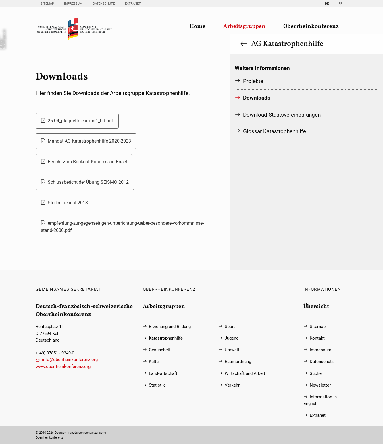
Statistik (157, 385)
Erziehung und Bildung (170, 326)
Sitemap (47, 3)
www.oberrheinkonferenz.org (63, 366)
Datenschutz (104, 3)
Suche (316, 373)
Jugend (231, 338)
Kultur (154, 361)
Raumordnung (238, 361)
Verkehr (232, 385)
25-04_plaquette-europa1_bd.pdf (80, 120)
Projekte (253, 80)
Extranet (133, 3)
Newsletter (320, 385)
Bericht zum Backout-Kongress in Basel (87, 161)
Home (197, 26)
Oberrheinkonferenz (311, 26)
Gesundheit (159, 350)
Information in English (320, 400)
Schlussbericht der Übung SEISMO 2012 (88, 182)
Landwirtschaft (163, 373)
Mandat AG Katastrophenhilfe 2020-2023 (89, 141)
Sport (230, 326)
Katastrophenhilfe (166, 338)
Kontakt (317, 338)
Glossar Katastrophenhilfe (274, 131)
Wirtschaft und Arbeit (245, 373)
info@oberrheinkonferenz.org (70, 359)
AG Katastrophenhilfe (287, 44)
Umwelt (232, 350)
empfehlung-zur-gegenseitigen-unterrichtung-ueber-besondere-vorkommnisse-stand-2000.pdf (122, 226)
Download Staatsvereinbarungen (282, 114)
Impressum (73, 3)
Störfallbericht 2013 (68, 202)
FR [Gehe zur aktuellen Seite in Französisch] (340, 3)
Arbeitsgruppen (244, 26)
